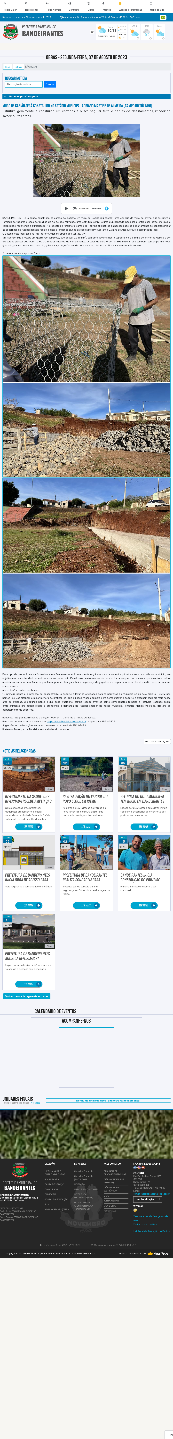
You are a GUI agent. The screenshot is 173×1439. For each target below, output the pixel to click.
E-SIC (106, 1196)
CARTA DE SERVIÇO (54, 1184)
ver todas (35, 1102)
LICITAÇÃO (79, 1184)
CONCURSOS (51, 1190)
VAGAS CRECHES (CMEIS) (57, 1210)
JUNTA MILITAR (111, 1201)
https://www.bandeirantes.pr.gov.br (66, 721)
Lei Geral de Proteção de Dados (151, 1231)
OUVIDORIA (50, 1194)
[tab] (92, 32)
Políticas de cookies (145, 1224)
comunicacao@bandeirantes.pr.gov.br (151, 1194)
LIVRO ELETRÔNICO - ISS (86, 1190)
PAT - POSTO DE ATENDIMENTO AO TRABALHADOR (83, 1206)
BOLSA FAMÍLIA (52, 1180)
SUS (47, 1204)
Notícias (19, 67)
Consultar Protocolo (83, 1171)
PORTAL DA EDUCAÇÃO (56, 1200)
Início (7, 67)
